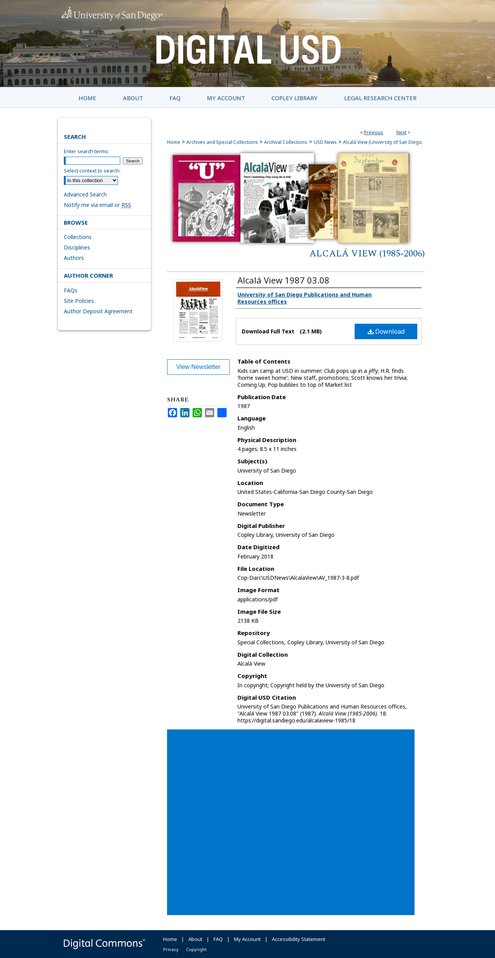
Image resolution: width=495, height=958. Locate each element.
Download (386, 331)
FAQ (218, 939)
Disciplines (77, 247)
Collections (78, 237)
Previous (373, 132)
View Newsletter (198, 367)
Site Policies (79, 300)
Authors (74, 257)
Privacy (171, 949)
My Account (247, 939)
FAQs (70, 290)
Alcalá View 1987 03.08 (283, 280)
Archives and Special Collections (222, 142)
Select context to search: (92, 170)
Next (401, 132)
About (195, 939)
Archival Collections (285, 142)
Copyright (196, 949)
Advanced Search (85, 194)
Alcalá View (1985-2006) (367, 254)
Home (173, 142)
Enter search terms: (86, 151)
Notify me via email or (97, 204)
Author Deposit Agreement (98, 311)
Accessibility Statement (298, 939)
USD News (325, 142)
